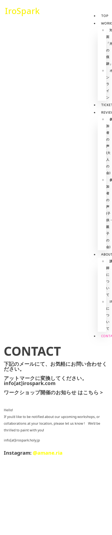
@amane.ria (47, 452)
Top (104, 16)
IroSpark (22, 10)
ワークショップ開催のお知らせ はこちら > (53, 392)
